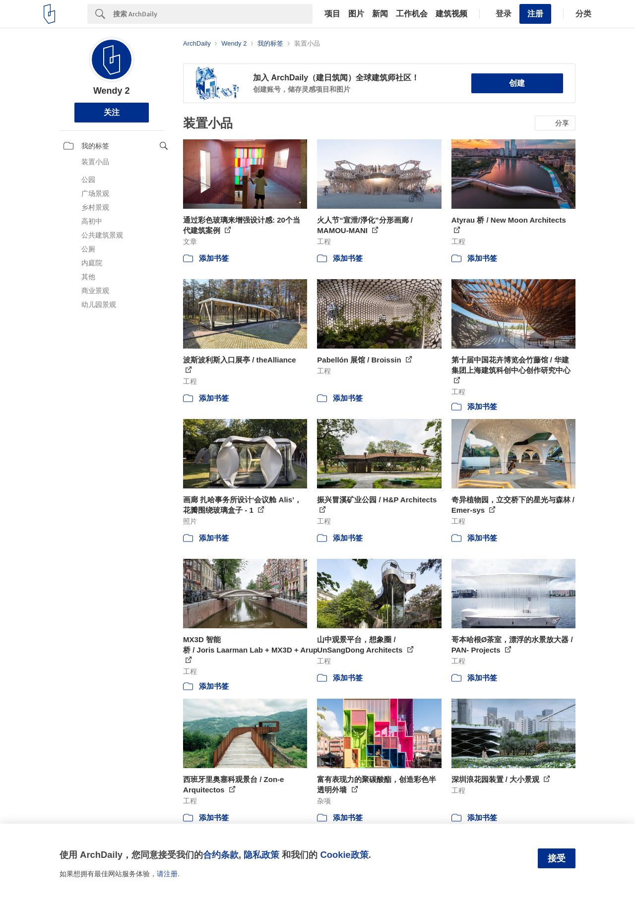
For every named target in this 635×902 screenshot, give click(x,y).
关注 (112, 112)
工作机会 (412, 14)
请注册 (167, 874)
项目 (332, 14)
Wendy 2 (111, 91)
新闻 (380, 14)
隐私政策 (261, 854)
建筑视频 (451, 14)
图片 (356, 14)
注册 (535, 13)
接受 (557, 858)
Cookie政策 (344, 854)
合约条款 (221, 854)
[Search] (213, 14)
